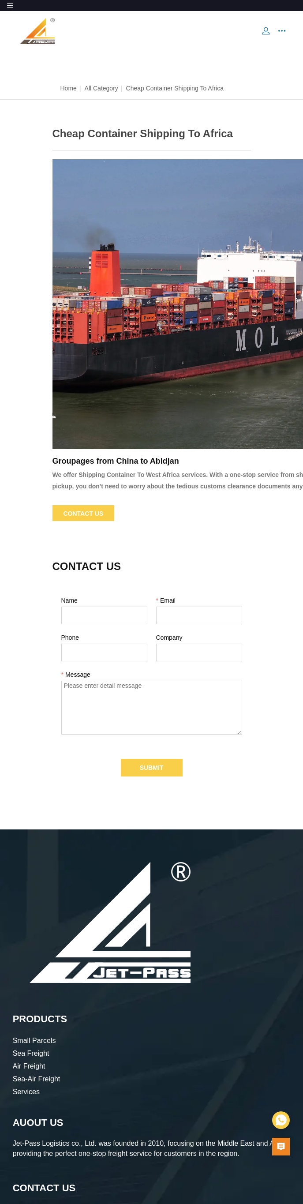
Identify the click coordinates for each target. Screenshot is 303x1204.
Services (26, 1091)
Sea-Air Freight (36, 1079)
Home (68, 88)
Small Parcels (34, 1040)
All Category (101, 88)
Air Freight (29, 1066)
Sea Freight (31, 1053)
